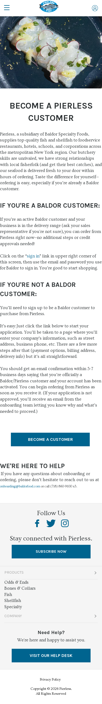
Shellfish (12, 600)
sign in (33, 256)
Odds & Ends (16, 582)
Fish (8, 594)
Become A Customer (50, 439)
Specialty (13, 606)
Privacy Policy (50, 679)
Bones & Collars (20, 588)
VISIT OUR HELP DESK (51, 655)
